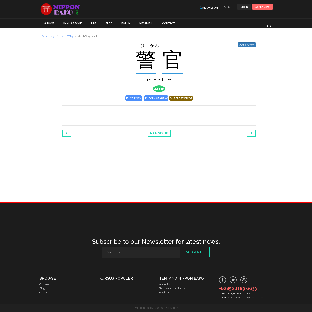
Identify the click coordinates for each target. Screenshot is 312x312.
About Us (164, 284)
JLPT (94, 23)
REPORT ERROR (181, 98)
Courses (44, 284)
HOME (50, 23)
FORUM (125, 23)
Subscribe (195, 252)
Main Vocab (159, 133)
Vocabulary (48, 36)
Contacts (44, 292)
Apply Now (262, 7)
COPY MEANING (156, 98)
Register (228, 7)
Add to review (247, 44)
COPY (134, 98)
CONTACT (168, 23)
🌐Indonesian (208, 7)
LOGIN (244, 7)
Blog (42, 288)
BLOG (109, 23)
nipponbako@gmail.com (248, 297)
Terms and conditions (172, 288)
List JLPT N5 (66, 36)
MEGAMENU (146, 23)
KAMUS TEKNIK (72, 23)
